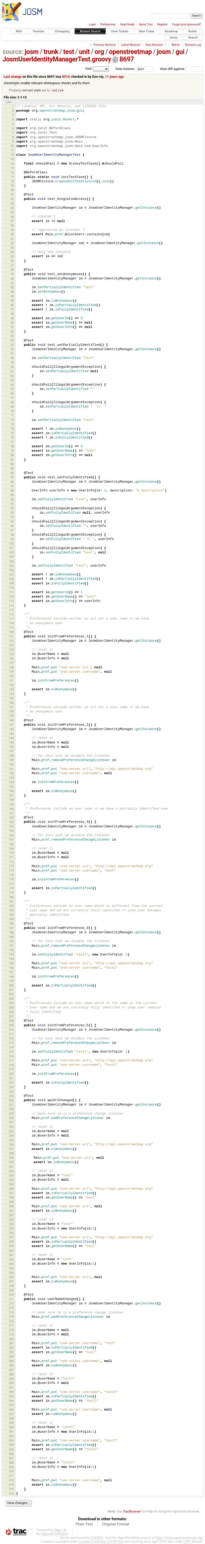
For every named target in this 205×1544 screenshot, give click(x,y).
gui (179, 52)
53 (12, 336)
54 (12, 340)
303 (11, 1441)
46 (12, 305)
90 (12, 499)
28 (12, 226)
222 (11, 1083)
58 (12, 358)
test (68, 52)
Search (193, 37)
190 (11, 941)
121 (11, 636)
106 (11, 570)
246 (11, 1189)
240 (11, 1162)
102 (11, 552)
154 (11, 782)
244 (11, 1180)
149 (11, 760)
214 (11, 1047)
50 (12, 323)
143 (11, 734)
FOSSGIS (96, 1538)
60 (12, 367)
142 (11, 729)
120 (11, 632)
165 (11, 831)
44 (12, 296)
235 (11, 1140)
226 (11, 1100)
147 (11, 751)
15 (12, 168)
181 (11, 902)
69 (12, 407)
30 (12, 234)
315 (11, 1494)
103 (11, 557)
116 (11, 614)
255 (11, 1229)
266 (11, 1277)
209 (11, 1025)
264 (11, 1268)
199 (11, 981)
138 (11, 712)
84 (12, 473)
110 (11, 588)
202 (11, 994)
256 (11, 1233)
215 (11, 1052)
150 (11, 765)
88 (12, 491)
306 (11, 1454)
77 (12, 442)
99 (12, 539)
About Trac (146, 24)
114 (11, 606)
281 (11, 1343)
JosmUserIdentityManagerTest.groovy (57, 59)
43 (12, 292)
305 (11, 1450)
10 (12, 146)
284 (11, 1357)
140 (11, 720)
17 (12, 177)
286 (11, 1365)
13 (12, 159)
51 (12, 327)
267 (11, 1281)
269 (11, 1290)
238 (11, 1153)
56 (12, 349)
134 (11, 694)
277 (11, 1326)
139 (11, 716)
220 (11, 1074)
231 (11, 1122)
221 (11, 1078)
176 (11, 879)
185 (11, 919)
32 (12, 243)
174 (11, 871)
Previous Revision (104, 44)
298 (11, 1419)
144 (11, 738)
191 (11, 946)
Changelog (62, 31)
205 (11, 1008)
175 (11, 875)
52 (12, 332)
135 (11, 698)
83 (12, 469)
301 (11, 1432)
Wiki (19, 31)
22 (12, 199)
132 (11, 685)
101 (11, 548)
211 (11, 1034)
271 (11, 1299)
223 (11, 1087)
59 (12, 363)
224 (11, 1092)
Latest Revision (131, 44)
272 (11, 1304)
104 (11, 561)
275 (11, 1317)
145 (11, 742)
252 (11, 1215)
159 (11, 804)
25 (12, 212)
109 (11, 583)
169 (11, 849)
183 (11, 910)
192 (11, 950)
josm (32, 52)
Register (162, 24)
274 (11, 1312)
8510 (66, 77)
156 (11, 791)
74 (12, 429)
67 (12, 398)
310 (11, 1472)
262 (11, 1259)
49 (12, 318)
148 (11, 756)
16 (12, 173)
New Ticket (147, 31)
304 (11, 1445)
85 (12, 477)
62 (12, 376)
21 (12, 195)
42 (12, 287)
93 (12, 513)
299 (11, 1423)
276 (11, 1321)
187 (11, 928)
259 (11, 1246)
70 (12, 411)
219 (11, 1069)
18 (12, 181)
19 (12, 186)
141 (11, 725)
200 (11, 985)
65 (12, 389)
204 (11, 1003)
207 (11, 1016)
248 (11, 1198)
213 (11, 1043)
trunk (50, 52)
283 (11, 1352)
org (99, 52)
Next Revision (154, 44)
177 (11, 884)
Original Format (115, 1524)
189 (11, 937)
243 (11, 1176)
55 (12, 345)
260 (11, 1251)
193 (11, 955)
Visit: (88, 68)
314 (11, 1489)
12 (12, 155)
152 (11, 773)
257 (11, 1237)
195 (11, 963)
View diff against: (181, 69)
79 (12, 451)
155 (11, 787)
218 (11, 1065)
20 (12, 190)
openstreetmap (130, 52)
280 (11, 1339)
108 (11, 579)
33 (12, 248)
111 (11, 592)
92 (12, 508)
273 (11, 1308)
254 (11, 1224)
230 (11, 1118)
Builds (192, 31)
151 (11, 769)
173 (11, 866)
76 (12, 438)
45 (12, 301)
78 (12, 447)
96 (12, 526)
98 (12, 535)
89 (12, 495)
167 (11, 840)
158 (11, 800)
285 (11, 1361)
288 (11, 1374)
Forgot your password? (186, 24)
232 (11, 1127)
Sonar (174, 37)
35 (12, 256)
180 (11, 897)
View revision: (125, 69)
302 (11, 1436)
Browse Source (90, 31)
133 (11, 690)
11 (12, 150)
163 (11, 822)
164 (11, 826)
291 (11, 1388)
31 (12, 239)
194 (11, 959)
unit (84, 52)
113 (11, 601)
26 (12, 217)
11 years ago (114, 77)
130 (11, 676)
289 (11, 1379)
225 (11, 1096)
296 (11, 1410)
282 (11, 1348)
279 (11, 1335)
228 (11, 1109)
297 (11, 1414)
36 (12, 261)
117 (11, 619)
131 (11, 681)
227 (11, 1105)
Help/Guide (127, 24)
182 (11, 906)
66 (12, 393)
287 (11, 1370)
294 (11, 1401)
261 (11, 1255)
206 (11, 1012)
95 (12, 522)
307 (11, 1458)
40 (12, 279)
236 (11, 1145)
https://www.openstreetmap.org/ (179, 1538)
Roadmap (171, 31)
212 (11, 1038)
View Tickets (119, 31)
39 (12, 274)
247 (11, 1193)
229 (11, 1114)
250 (11, 1206)
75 (12, 433)
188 (11, 933)
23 (12, 204)
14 (12, 164)
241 (11, 1167)
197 (11, 972)
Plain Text (84, 1524)
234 (11, 1136)
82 (12, 464)
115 (11, 610)
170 (11, 853)
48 (12, 314)
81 (12, 460)
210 (11, 1030)
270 (11, 1295)
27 (12, 221)
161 (11, 813)
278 (11, 1330)
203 (11, 999)
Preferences (107, 24)
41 (12, 283)
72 (12, 420)
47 (12, 309)
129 (11, 672)
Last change (12, 77)
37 (12, 265)
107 (11, 575)
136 (11, 703)
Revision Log (193, 44)
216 (11, 1056)
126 (11, 659)
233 (11, 1131)
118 (11, 623)
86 (12, 482)
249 (11, 1202)
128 (11, 667)
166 (11, 835)
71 (12, 416)
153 (11, 778)
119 (11, 628)
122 (11, 641)
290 (11, 1383)
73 (12, 424)
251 (11, 1211)
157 (11, 795)
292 (11, 1392)
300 (11, 1427)
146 (11, 747)
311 (11, 1476)
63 (12, 380)
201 (11, 990)
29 (12, 230)
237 (11, 1149)
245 (11, 1184)
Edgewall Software (54, 1534)
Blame (176, 44)
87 (12, 486)
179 (11, 893)
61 (12, 371)
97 (12, 530)
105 (11, 566)
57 (12, 354)
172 (11, 862)
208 (11, 1021)
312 (11, 1480)
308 (11, 1463)
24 (12, 208)
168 (11, 844)
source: (13, 52)
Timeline (38, 31)
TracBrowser (132, 1512)
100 (11, 544)
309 (11, 1467)
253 (11, 1220)
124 (11, 650)
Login (92, 24)
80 (12, 455)
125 (11, 654)
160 (11, 809)
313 (11, 1485)
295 (11, 1405)
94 (12, 517)
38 (12, 270)
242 (11, 1171)
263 (11, 1264)
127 (11, 663)
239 (11, 1158)
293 (11, 1396)
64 (12, 385)
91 (12, 504)
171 (11, 857)
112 (11, 597)
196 (11, 968)
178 (11, 888)
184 (11, 915)
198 (11, 977)
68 (12, 402)
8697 (126, 59)
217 (11, 1061)
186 (11, 924)
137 (11, 707)
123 (11, 645)
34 (12, 252)
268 (11, 1286)
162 (11, 818)
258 (11, 1242)
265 (11, 1273)
